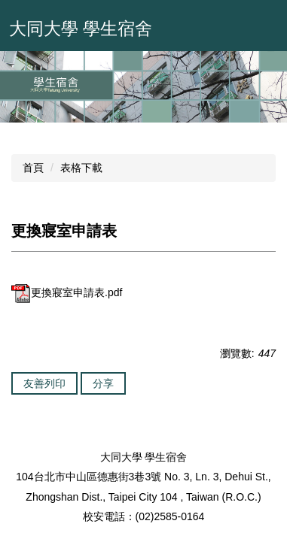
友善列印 (44, 383)
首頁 (33, 168)
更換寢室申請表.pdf (66, 292)
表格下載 (81, 168)
